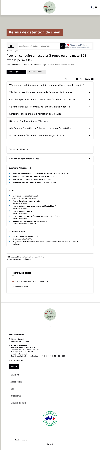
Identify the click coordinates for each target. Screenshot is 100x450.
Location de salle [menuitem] (17, 403)
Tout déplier (86, 79)
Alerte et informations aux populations (30, 281)
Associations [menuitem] (15, 382)
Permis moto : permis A (22, 211)
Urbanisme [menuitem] (15, 396)
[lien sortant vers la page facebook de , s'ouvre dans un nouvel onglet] (50, 327)
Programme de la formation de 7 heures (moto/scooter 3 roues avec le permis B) (47, 242)
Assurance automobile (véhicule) (26, 196)
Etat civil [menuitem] (14, 375)
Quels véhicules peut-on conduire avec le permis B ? (34, 176)
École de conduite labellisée (25, 237)
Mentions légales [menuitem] (21, 440)
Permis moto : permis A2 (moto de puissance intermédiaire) (37, 216)
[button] (50, 85)
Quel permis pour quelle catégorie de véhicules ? (33, 179)
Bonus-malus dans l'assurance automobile (30, 221)
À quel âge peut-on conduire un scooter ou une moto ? (35, 182)
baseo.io (28, 259)
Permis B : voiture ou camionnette (27, 201)
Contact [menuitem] (50, 444)
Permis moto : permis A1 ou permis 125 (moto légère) (34, 206)
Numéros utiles (20, 287)
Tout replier (71, 79)
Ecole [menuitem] (12, 389)
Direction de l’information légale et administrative (26, 257)
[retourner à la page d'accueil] (49, 7)
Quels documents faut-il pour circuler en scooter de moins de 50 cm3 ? (42, 173)
